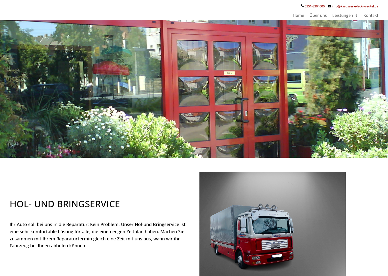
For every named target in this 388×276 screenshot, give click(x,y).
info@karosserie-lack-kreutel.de (355, 11)
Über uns (318, 21)
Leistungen (342, 21)
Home (298, 21)
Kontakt (371, 21)
